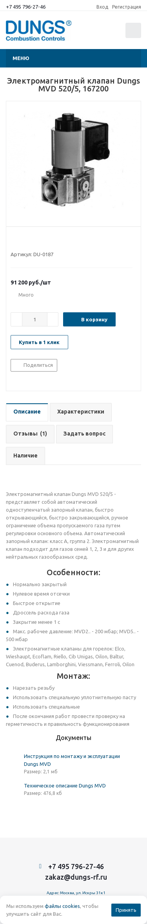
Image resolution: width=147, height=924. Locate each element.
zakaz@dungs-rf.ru (76, 877)
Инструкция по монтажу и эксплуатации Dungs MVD (72, 760)
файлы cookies (62, 906)
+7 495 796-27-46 (25, 6)
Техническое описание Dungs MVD (65, 785)
